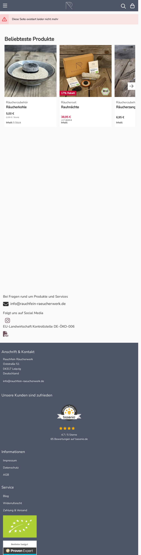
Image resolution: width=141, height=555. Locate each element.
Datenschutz (11, 467)
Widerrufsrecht (12, 503)
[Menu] (5, 5)
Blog (6, 496)
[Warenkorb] (132, 5)
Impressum (10, 460)
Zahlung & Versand (15, 510)
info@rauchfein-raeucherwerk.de (23, 381)
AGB (6, 475)
